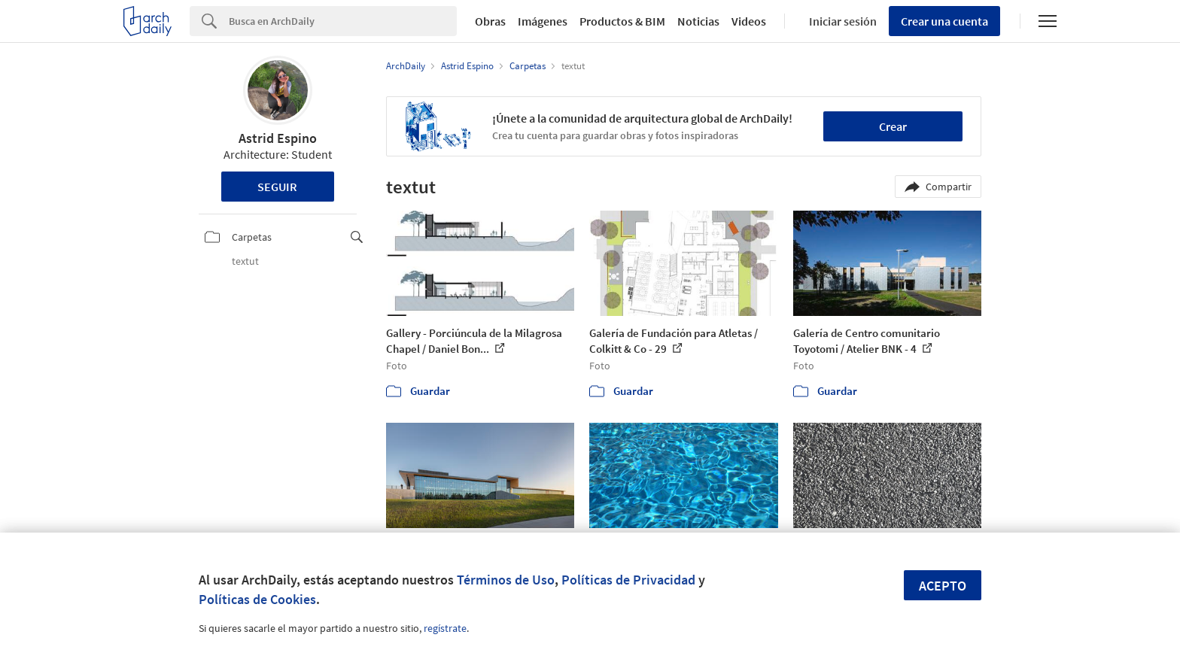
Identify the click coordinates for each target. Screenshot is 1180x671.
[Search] (343, 21)
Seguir (277, 186)
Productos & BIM (622, 21)
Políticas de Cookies (257, 599)
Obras (490, 21)
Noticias (698, 21)
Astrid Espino (278, 138)
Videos (748, 21)
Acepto (942, 585)
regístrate (445, 628)
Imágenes (542, 21)
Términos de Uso (506, 579)
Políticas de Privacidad (628, 579)
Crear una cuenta (944, 21)
